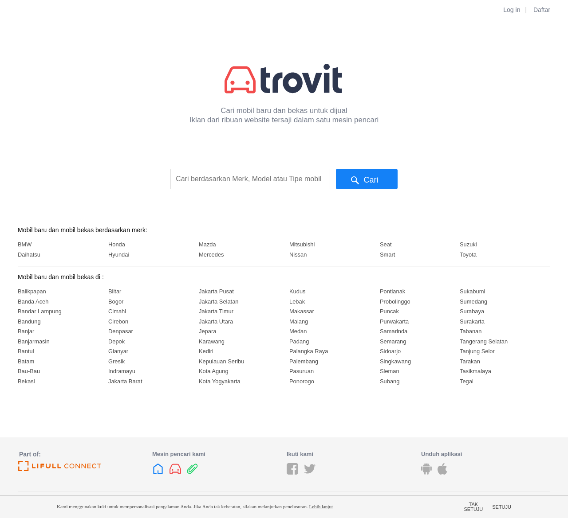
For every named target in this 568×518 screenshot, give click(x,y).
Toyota (468, 254)
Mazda (207, 244)
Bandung (29, 321)
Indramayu (121, 371)
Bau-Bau (29, 371)
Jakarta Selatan (218, 301)
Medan (298, 331)
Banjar (26, 331)
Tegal (466, 381)
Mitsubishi (302, 244)
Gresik (116, 361)
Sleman (389, 371)
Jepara (207, 331)
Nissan (298, 254)
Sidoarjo (390, 351)
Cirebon (118, 321)
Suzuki (468, 244)
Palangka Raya (308, 351)
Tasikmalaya (475, 371)
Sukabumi (472, 291)
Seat (386, 244)
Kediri (206, 351)
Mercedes (211, 254)
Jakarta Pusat (216, 291)
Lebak (297, 301)
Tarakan (470, 361)
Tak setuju (473, 507)
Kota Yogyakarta (220, 381)
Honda (116, 244)
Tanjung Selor (477, 351)
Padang (299, 341)
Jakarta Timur (216, 311)
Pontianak (392, 291)
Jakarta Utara (216, 321)
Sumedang (473, 301)
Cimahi (117, 311)
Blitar (114, 291)
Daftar (541, 9)
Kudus (297, 291)
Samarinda (393, 331)
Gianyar (118, 351)
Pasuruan (301, 371)
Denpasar (120, 331)
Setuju (501, 507)
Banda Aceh (33, 301)
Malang (298, 321)
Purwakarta (394, 321)
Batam (26, 361)
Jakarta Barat (125, 381)
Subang (389, 381)
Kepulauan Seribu (221, 361)
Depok (116, 341)
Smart (387, 254)
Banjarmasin (34, 341)
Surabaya (472, 311)
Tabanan (470, 331)
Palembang (303, 361)
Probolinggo (395, 301)
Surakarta (472, 321)
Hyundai (118, 254)
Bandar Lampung (40, 311)
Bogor (115, 301)
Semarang (393, 341)
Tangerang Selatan (484, 341)
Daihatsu (29, 254)
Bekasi (26, 381)
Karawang (212, 341)
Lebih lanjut (320, 506)
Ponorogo (301, 381)
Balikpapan (32, 291)
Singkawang (395, 361)
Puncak (389, 311)
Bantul (26, 351)
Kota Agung (214, 371)
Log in (511, 9)
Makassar (301, 311)
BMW (25, 244)
